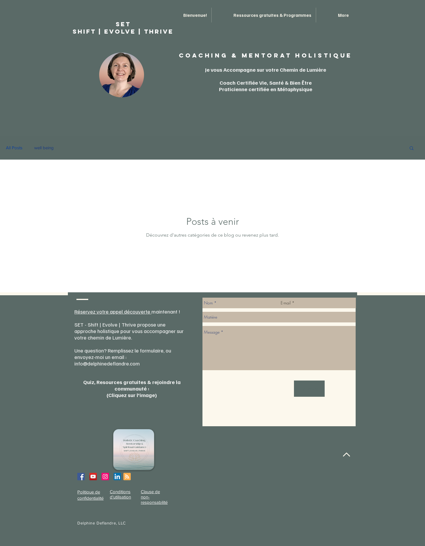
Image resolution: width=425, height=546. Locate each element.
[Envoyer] (309, 389)
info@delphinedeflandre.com (107, 363)
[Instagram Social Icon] (105, 476)
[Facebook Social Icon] (81, 476)
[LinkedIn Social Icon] (117, 476)
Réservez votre (92, 311)
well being (44, 147)
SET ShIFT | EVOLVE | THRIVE (123, 27)
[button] (411, 148)
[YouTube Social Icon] (93, 476)
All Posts (14, 147)
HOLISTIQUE (323, 55)
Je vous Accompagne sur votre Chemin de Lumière (265, 69)
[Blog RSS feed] (127, 477)
